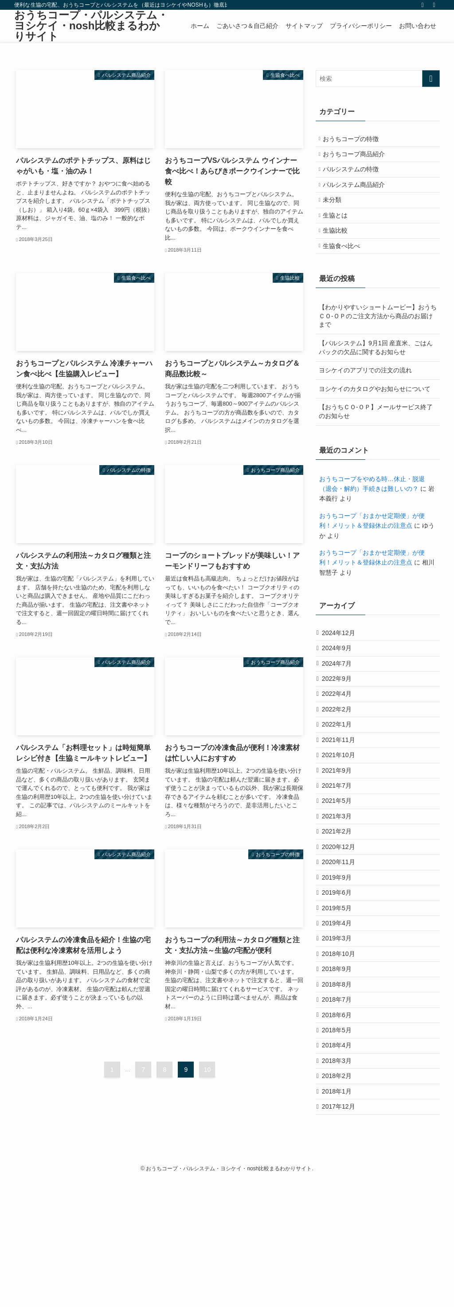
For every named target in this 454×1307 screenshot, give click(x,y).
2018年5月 (340, 1139)
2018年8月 (340, 1084)
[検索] (434, 5)
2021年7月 (340, 844)
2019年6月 (340, 973)
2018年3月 (340, 1176)
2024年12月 (341, 659)
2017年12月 (341, 1232)
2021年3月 (340, 881)
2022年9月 (340, 715)
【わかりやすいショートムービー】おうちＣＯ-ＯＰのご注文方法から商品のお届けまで (378, 341)
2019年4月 (340, 1010)
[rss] (422, 5)
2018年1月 (340, 1213)
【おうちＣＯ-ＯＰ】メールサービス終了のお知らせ (376, 437)
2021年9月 (340, 825)
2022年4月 (340, 733)
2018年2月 (340, 1195)
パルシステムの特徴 (355, 177)
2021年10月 (341, 807)
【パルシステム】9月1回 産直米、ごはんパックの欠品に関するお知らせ (376, 373)
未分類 (336, 213)
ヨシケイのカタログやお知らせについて (375, 414)
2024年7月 (340, 696)
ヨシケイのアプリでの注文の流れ (365, 395)
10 (207, 1069)
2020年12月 (341, 918)
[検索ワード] (378, 78)
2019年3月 (340, 1028)
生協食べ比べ (345, 269)
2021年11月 (341, 789)
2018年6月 (340, 1121)
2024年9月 (340, 678)
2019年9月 (340, 955)
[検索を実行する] (431, 78)
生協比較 (339, 251)
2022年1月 (340, 770)
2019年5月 (340, 991)
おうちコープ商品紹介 (358, 158)
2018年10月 (341, 1047)
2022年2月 (340, 751)
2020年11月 (341, 936)
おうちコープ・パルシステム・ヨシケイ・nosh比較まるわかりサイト (91, 26)
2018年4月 (340, 1158)
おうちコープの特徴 (355, 140)
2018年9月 (340, 1066)
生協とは (339, 232)
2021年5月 (340, 862)
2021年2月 (340, 899)
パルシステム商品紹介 (358, 195)
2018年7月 (340, 1102)
